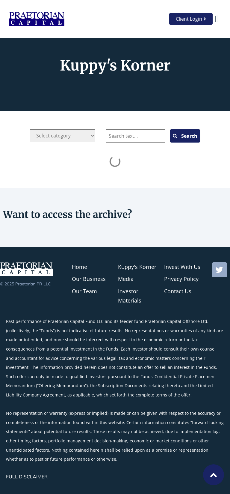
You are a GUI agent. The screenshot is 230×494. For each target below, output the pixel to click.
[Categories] (62, 135)
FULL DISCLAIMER (27, 477)
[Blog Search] (135, 136)
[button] (217, 19)
